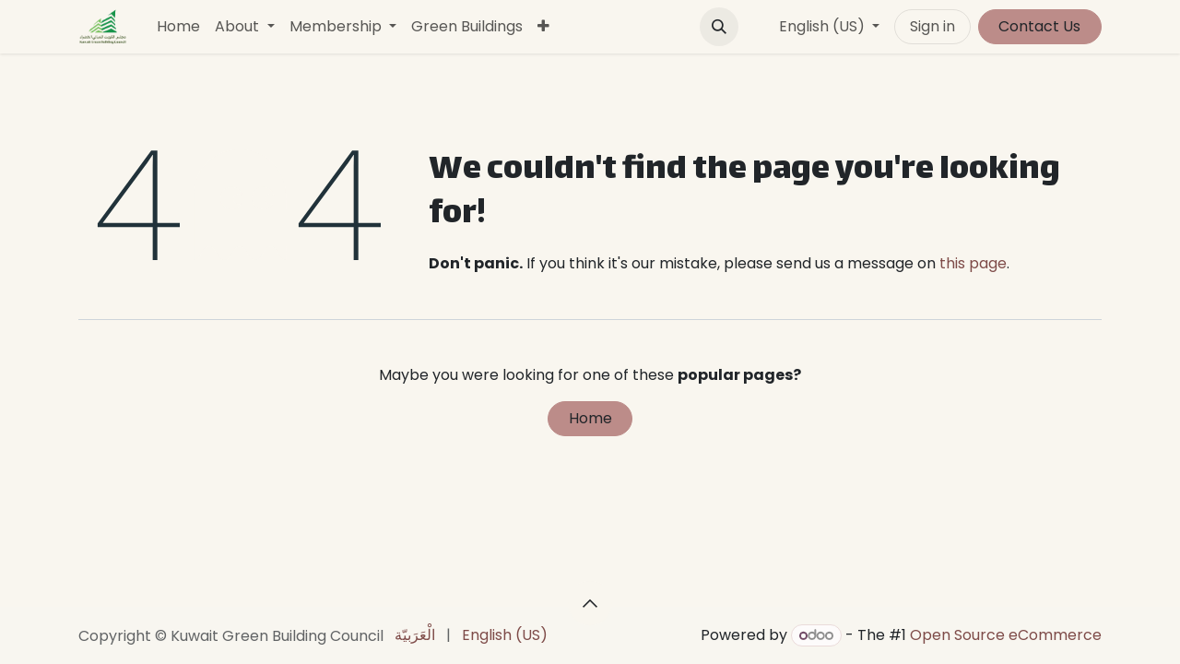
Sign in (932, 26)
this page (973, 263)
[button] (719, 26)
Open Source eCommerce (1006, 635)
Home (590, 418)
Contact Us (1039, 26)
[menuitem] (178, 26)
